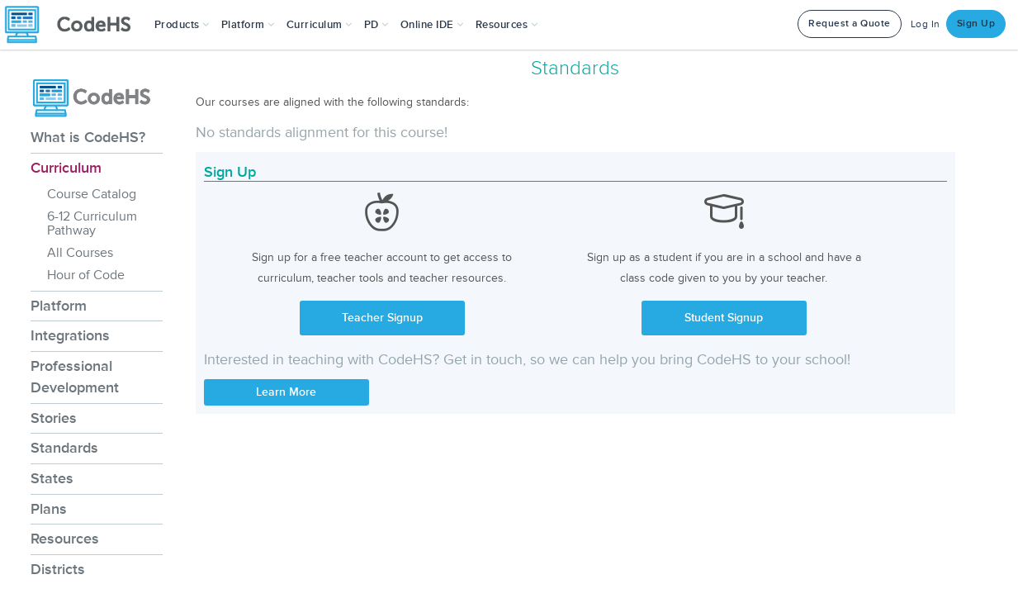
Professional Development (75, 376)
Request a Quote (849, 23)
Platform (59, 306)
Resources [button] (507, 24)
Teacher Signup (382, 318)
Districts (58, 569)
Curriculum (66, 168)
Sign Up (976, 23)
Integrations (70, 335)
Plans (49, 509)
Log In (925, 24)
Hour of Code (86, 275)
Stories (54, 418)
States (52, 478)
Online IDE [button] (432, 24)
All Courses (80, 253)
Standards (64, 448)
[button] (182, 25)
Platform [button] (248, 24)
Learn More (286, 392)
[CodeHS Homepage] (74, 25)
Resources (65, 538)
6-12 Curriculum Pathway (92, 223)
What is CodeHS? (88, 137)
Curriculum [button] (319, 24)
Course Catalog (91, 194)
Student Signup (723, 318)
